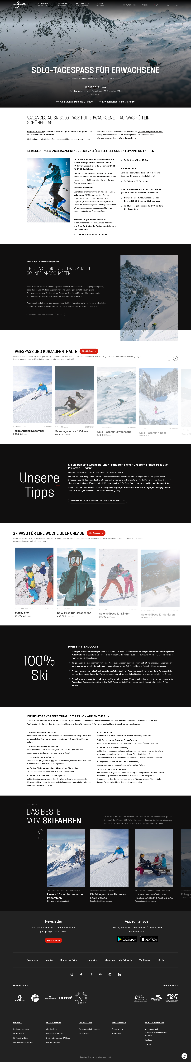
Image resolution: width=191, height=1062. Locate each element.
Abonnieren (52, 940)
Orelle (161, 960)
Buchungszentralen (21, 1029)
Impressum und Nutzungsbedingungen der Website (156, 1032)
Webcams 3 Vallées (54, 1033)
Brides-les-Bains (68, 960)
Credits (148, 1044)
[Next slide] (175, 358)
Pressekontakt (118, 1029)
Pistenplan (73, 768)
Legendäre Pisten (35, 131)
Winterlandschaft (127, 138)
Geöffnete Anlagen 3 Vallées (58, 1038)
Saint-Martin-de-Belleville (118, 960)
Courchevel (32, 960)
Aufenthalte (129, 5)
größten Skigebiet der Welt (150, 131)
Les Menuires (91, 960)
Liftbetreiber (18, 1033)
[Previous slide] (169, 358)
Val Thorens (58, 721)
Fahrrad (48, 739)
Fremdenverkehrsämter (23, 1042)
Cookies (148, 1040)
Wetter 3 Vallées (53, 1042)
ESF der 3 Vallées (20, 1038)
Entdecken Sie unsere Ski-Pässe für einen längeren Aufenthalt (96, 500)
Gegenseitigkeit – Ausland (90, 1029)
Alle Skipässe (87, 353)
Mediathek (116, 1033)
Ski (52, 760)
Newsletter (84, 1033)
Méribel (49, 960)
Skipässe (145, 5)
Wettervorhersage (135, 736)
